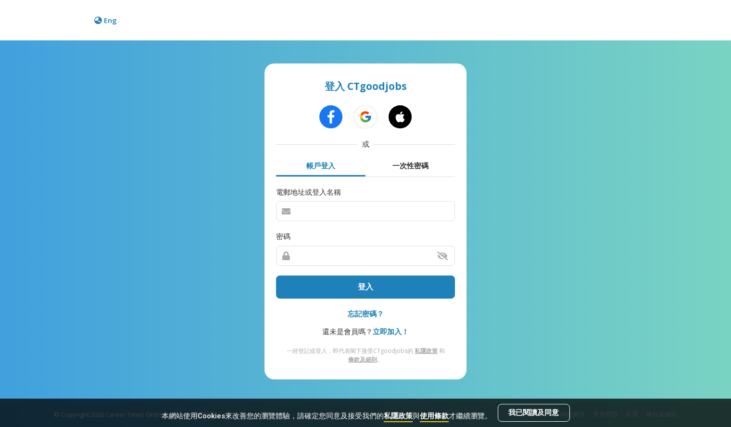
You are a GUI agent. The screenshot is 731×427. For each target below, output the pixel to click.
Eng (105, 20)
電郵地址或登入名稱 (308, 192)
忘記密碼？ (366, 313)
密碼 (283, 236)
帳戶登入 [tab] (320, 165)
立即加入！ (391, 331)
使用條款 (434, 416)
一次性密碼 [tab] (410, 165)
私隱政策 (398, 416)
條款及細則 (362, 359)
